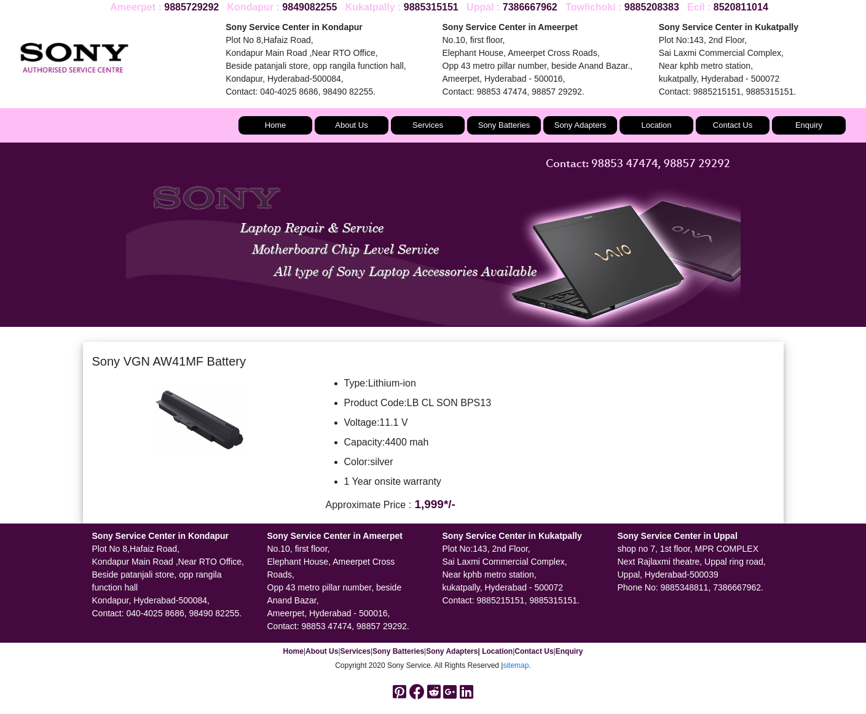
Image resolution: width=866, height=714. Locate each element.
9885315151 (431, 7)
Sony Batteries (504, 125)
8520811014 (741, 7)
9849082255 (309, 7)
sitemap (516, 665)
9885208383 (651, 7)
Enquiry (808, 125)
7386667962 (530, 7)
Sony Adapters (580, 125)
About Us (351, 125)
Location (656, 125)
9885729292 (191, 7)
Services (427, 125)
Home (275, 125)
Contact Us (732, 125)
